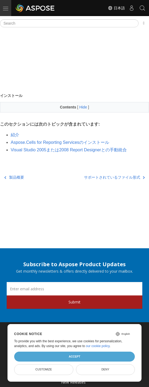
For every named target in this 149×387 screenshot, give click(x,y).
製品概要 (14, 177)
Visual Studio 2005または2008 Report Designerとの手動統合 (69, 150)
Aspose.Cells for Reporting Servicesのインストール (60, 142)
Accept (74, 356)
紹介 (15, 135)
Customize (43, 369)
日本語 (116, 8)
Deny (105, 369)
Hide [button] (83, 107)
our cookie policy (98, 346)
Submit (74, 302)
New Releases (73, 382)
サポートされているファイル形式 (114, 177)
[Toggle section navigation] (144, 23)
